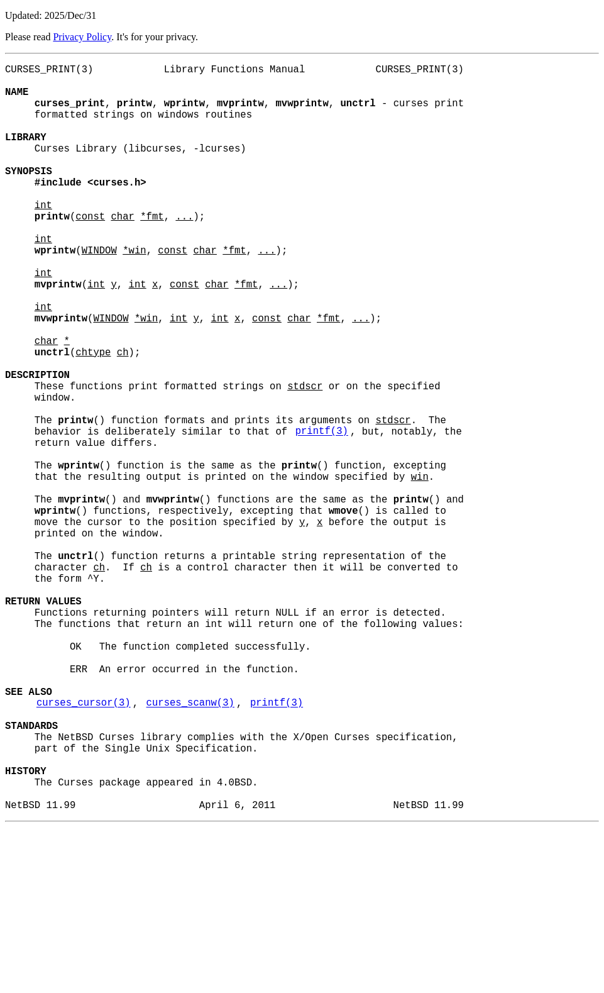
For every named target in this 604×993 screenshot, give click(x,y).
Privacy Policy (82, 36)
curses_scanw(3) (190, 846)
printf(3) (321, 514)
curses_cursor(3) (83, 846)
